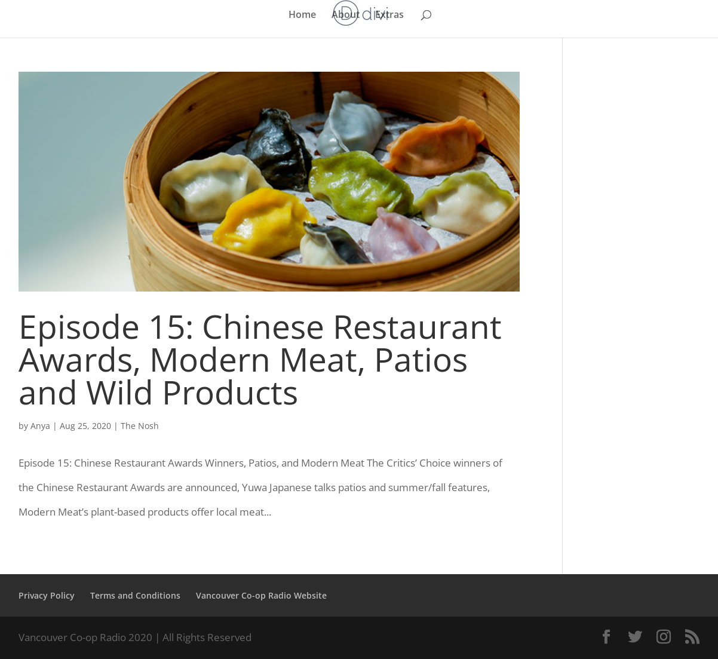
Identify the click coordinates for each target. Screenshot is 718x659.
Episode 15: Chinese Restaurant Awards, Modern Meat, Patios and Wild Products (260, 359)
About (346, 15)
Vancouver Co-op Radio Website (261, 595)
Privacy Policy (47, 595)
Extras (389, 15)
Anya (40, 425)
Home (302, 15)
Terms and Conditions (135, 595)
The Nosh (140, 425)
